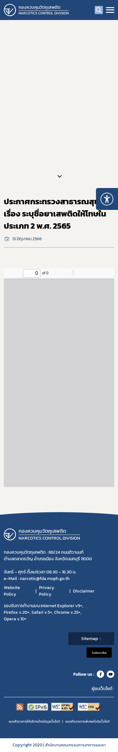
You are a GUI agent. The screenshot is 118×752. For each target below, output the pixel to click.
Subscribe (99, 652)
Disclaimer (83, 591)
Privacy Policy (46, 590)
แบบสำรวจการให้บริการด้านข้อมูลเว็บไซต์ (34, 721)
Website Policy (12, 590)
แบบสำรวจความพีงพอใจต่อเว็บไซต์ (87, 721)
